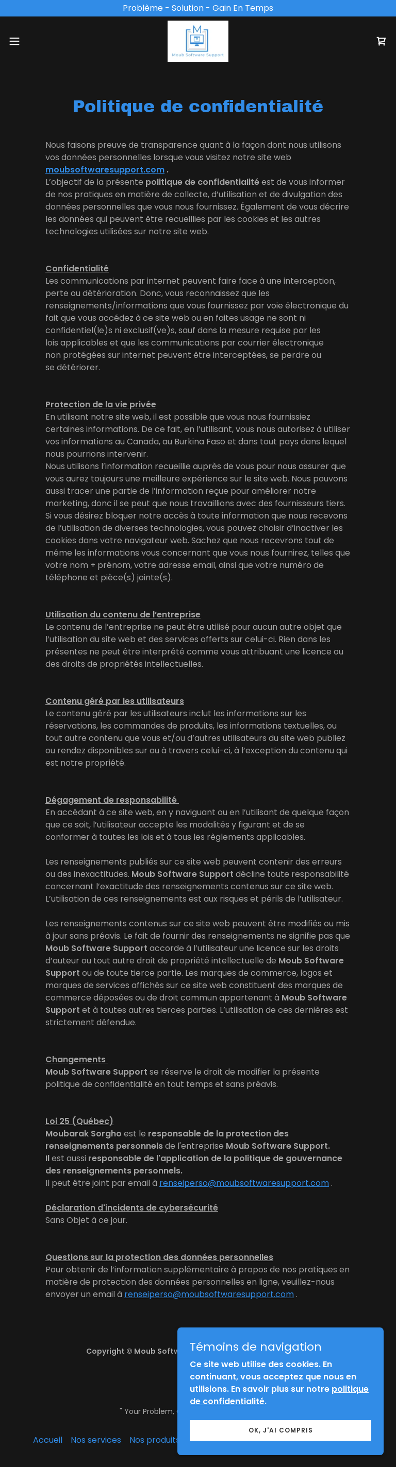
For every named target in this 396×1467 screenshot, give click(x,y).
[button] (33, 41)
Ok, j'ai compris (281, 1429)
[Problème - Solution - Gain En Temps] (198, 8)
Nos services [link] (96, 1440)
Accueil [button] (47, 1440)
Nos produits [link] (154, 1440)
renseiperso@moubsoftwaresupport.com (244, 1183)
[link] (197, 41)
